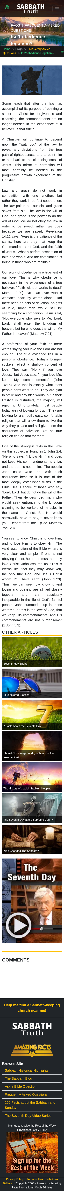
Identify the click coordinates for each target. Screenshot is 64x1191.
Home (6, 49)
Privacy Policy (14, 1179)
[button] (7, 7)
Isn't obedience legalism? (37, 53)
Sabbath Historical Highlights (26, 1070)
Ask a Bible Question (21, 1086)
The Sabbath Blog (18, 1078)
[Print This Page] (61, 51)
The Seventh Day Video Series (28, 1116)
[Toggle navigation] (57, 8)
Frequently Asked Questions (26, 1094)
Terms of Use (35, 1179)
